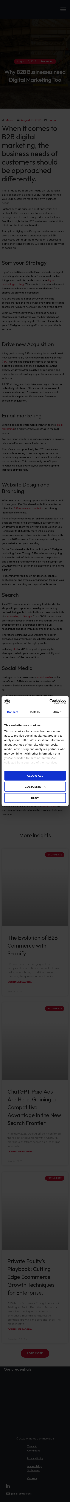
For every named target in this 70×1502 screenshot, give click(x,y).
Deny (35, 797)
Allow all (35, 775)
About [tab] (57, 711)
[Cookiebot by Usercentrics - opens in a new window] (50, 701)
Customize (35, 786)
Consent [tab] (12, 711)
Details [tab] (35, 711)
